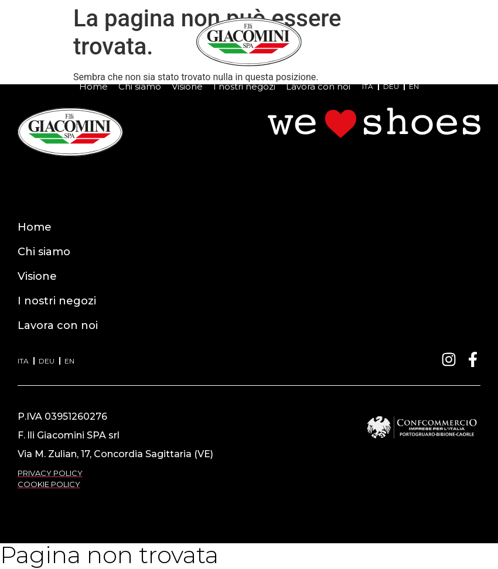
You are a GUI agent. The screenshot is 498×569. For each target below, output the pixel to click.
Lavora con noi (318, 86)
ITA (367, 86)
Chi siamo (139, 86)
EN (414, 86)
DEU (391, 86)
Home (93, 86)
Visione (187, 86)
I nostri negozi (244, 86)
